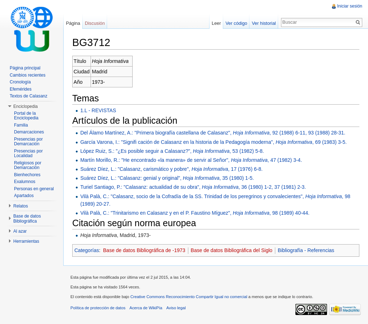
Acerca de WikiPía (145, 308)
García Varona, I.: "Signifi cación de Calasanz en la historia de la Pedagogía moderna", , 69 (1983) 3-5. (213, 142)
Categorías (86, 250)
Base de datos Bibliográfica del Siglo (231, 250)
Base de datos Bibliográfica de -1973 (144, 250)
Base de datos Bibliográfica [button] (27, 219)
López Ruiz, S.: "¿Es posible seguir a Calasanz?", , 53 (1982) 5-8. (172, 151)
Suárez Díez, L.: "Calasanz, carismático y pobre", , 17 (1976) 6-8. (171, 169)
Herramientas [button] (26, 241)
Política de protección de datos (97, 308)
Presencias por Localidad (28, 154)
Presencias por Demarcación (28, 142)
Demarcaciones (29, 131)
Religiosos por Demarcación (27, 165)
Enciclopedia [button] (25, 106)
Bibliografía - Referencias (306, 250)
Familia (21, 125)
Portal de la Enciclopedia (26, 116)
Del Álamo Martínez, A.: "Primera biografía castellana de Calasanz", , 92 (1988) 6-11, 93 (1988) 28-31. (212, 133)
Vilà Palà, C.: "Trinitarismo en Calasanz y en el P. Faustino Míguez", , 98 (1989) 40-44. (194, 213)
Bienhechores (27, 174)
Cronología (20, 82)
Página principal (25, 67)
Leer (216, 23)
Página (73, 23)
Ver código (236, 23)
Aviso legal (176, 308)
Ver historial (264, 23)
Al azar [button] (20, 231)
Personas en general (34, 188)
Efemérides (21, 89)
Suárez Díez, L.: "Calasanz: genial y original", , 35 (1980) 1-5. (167, 178)
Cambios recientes (27, 75)
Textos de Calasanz (28, 96)
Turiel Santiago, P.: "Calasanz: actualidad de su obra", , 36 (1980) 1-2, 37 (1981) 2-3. (193, 187)
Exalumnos (24, 181)
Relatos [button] (20, 206)
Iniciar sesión (349, 6)
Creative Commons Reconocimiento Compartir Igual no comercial (188, 297)
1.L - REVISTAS (98, 110)
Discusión (95, 23)
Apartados (24, 195)
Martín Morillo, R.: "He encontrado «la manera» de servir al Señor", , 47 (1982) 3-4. (191, 160)
